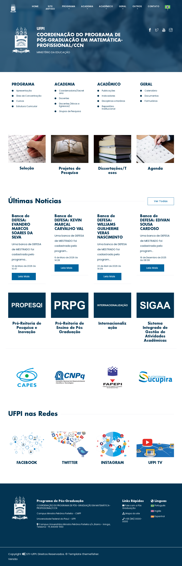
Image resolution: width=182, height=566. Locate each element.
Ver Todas (161, 201)
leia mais (24, 276)
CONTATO (153, 6)
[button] (168, 8)
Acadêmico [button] (106, 6)
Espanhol (158, 516)
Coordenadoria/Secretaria (71, 92)
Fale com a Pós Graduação (132, 506)
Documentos (152, 95)
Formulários (151, 100)
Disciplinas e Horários (113, 100)
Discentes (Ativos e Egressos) (69, 105)
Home (35, 6)
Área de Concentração (28, 95)
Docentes (64, 98)
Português (158, 505)
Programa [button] (68, 6)
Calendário (151, 90)
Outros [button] (137, 6)
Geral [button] (122, 6)
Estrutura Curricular (26, 106)
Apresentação (24, 90)
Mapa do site (131, 513)
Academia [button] (87, 6)
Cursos (20, 100)
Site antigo (50, 7)
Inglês (156, 510)
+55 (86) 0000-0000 (132, 520)
